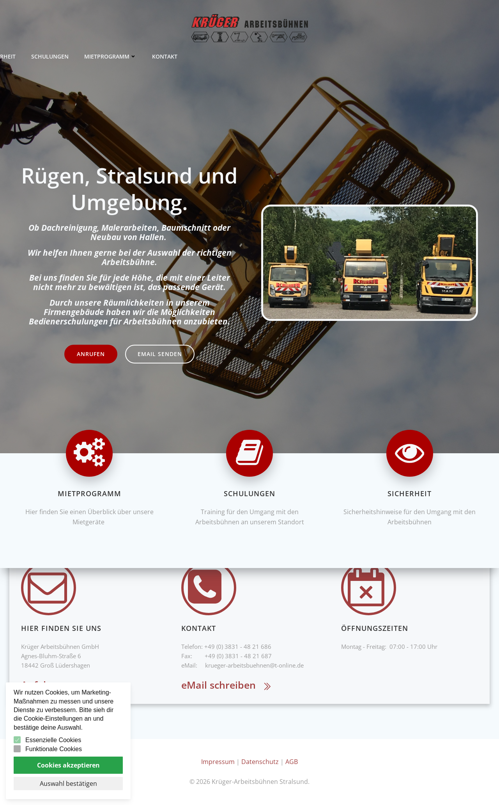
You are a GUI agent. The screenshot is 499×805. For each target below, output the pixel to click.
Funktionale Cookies (53, 749)
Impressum (218, 761)
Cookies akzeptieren (68, 765)
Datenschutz (260, 761)
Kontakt (79, 56)
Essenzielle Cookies (53, 740)
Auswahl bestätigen (68, 783)
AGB (291, 761)
